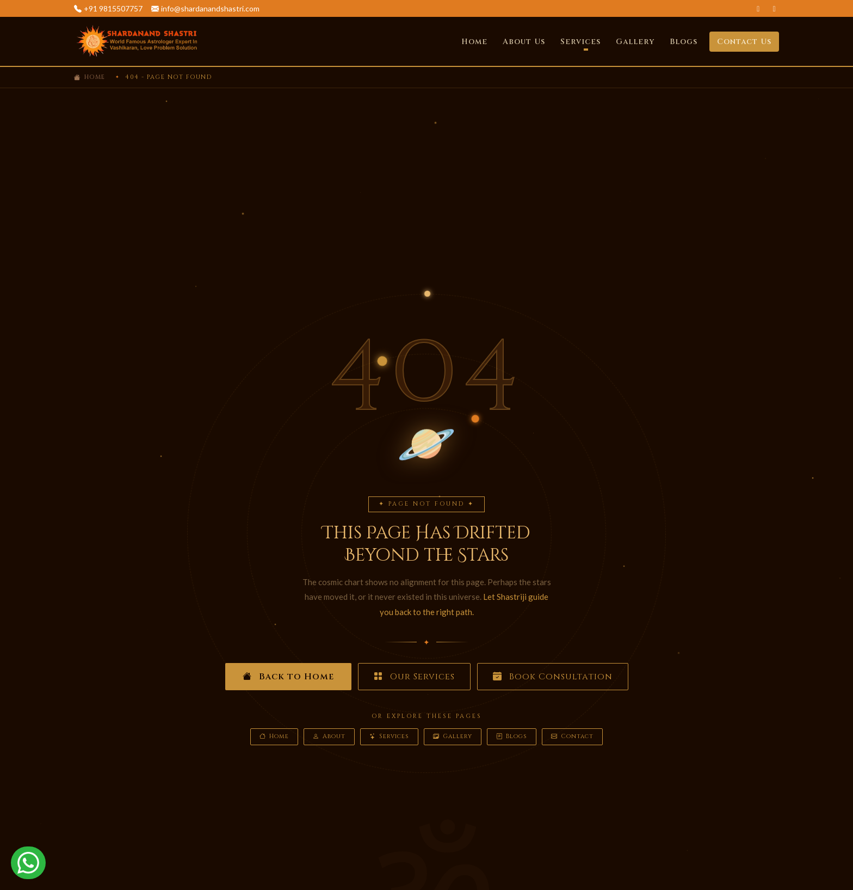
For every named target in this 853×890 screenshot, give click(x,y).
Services (389, 736)
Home (474, 41)
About (329, 736)
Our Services (414, 677)
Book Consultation (553, 677)
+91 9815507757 (113, 8)
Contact (572, 736)
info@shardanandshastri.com (210, 8)
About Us (524, 41)
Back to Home (288, 677)
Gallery (635, 41)
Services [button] (580, 41)
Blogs (683, 41)
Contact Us (744, 41)
